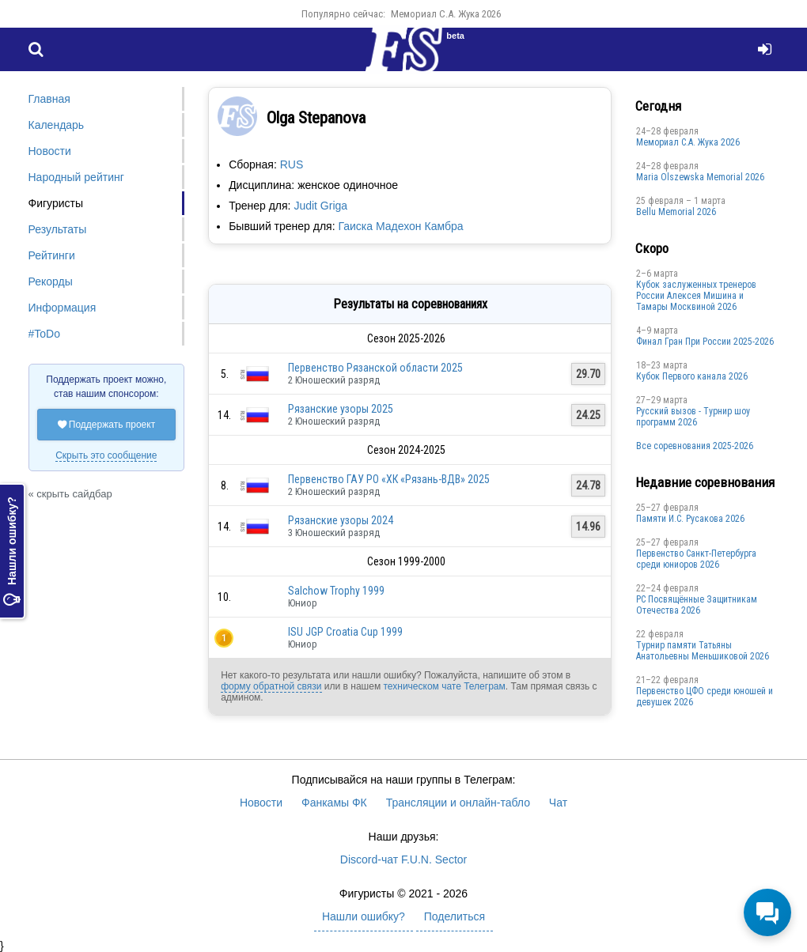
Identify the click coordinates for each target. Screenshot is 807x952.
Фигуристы (56, 203)
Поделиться (454, 916)
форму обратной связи (271, 686)
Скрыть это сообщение (106, 455)
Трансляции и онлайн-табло (458, 802)
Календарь (56, 125)
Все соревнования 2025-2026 (694, 445)
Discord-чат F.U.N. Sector (403, 859)
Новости (49, 151)
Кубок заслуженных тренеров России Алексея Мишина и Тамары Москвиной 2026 (696, 295)
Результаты (57, 229)
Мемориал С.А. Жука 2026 (446, 14)
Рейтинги (51, 255)
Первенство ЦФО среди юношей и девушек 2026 (704, 697)
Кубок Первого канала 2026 (692, 376)
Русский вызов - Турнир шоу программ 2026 (693, 417)
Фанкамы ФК (334, 802)
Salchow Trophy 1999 (336, 590)
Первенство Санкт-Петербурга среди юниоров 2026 (696, 559)
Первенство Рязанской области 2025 (375, 367)
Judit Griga (320, 205)
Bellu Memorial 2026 (676, 211)
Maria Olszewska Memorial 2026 (700, 177)
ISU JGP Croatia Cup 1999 (345, 631)
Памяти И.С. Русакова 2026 (690, 518)
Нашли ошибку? (12, 551)
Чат (558, 802)
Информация (62, 307)
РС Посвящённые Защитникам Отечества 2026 (696, 605)
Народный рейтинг (76, 177)
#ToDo (44, 333)
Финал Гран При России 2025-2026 (705, 341)
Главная (49, 99)
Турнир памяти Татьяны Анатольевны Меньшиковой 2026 (702, 651)
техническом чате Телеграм (444, 686)
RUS (292, 164)
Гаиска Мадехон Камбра (400, 226)
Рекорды (50, 281)
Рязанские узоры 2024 (340, 520)
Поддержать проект (107, 424)
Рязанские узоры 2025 (340, 408)
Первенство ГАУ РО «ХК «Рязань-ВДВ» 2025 (389, 479)
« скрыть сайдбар (70, 494)
